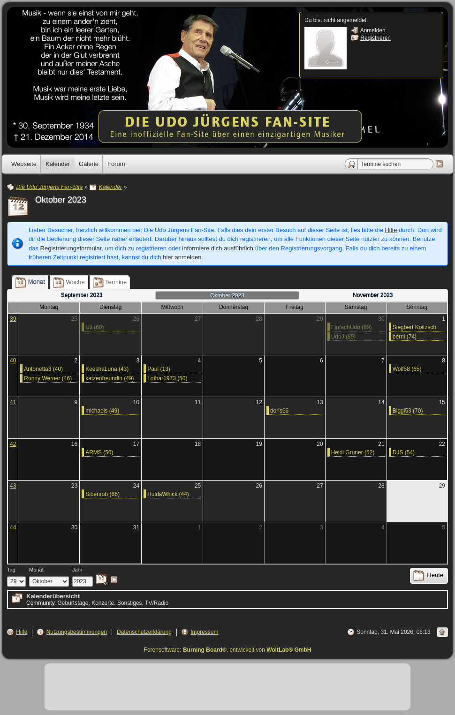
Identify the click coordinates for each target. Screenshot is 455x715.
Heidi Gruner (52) (353, 452)
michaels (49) (102, 410)
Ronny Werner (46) (48, 378)
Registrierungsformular (71, 248)
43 (13, 485)
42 (13, 444)
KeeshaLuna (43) (107, 369)
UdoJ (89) (343, 336)
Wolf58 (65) (407, 369)
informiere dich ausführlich (217, 248)
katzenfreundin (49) (109, 378)
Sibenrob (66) (102, 494)
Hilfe (391, 229)
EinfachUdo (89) (351, 327)
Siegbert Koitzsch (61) (414, 327)
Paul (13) (158, 369)
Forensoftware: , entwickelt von (227, 650)
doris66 (279, 410)
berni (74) (405, 336)
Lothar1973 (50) (167, 378)
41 (13, 402)
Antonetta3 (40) (43, 369)
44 (13, 527)
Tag (11, 569)
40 (13, 360)
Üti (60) (94, 327)
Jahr (77, 569)
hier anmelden (182, 257)
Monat (36, 569)
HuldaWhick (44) (168, 494)
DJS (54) (404, 452)
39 (13, 319)
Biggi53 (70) (408, 410)
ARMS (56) (99, 452)
